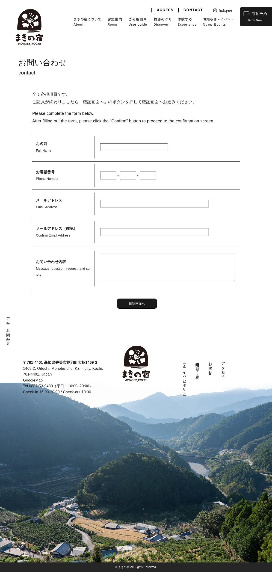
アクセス (223, 370)
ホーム (8, 320)
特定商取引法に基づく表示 (197, 368)
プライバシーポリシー (184, 379)
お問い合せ (210, 368)
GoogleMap (33, 382)
